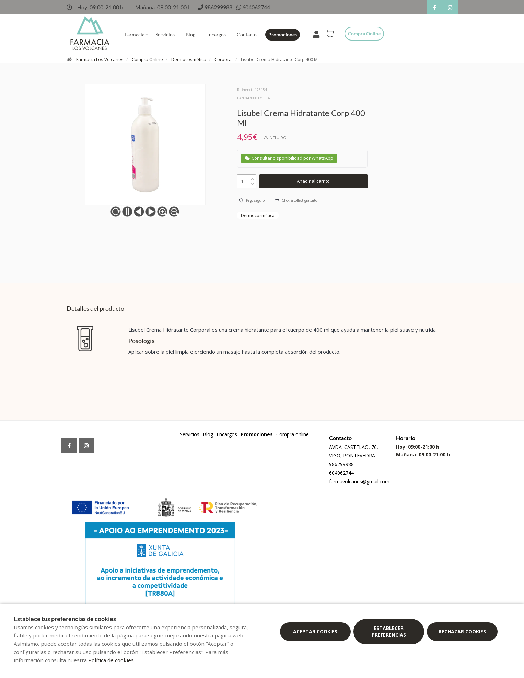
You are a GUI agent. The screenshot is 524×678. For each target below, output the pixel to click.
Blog (190, 34)
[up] (252, 177)
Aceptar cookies (315, 631)
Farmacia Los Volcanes (100, 59)
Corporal (223, 59)
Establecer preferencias (389, 631)
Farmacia (134, 34)
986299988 (341, 464)
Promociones (282, 34)
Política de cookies (111, 660)
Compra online (364, 33)
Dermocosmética (188, 59)
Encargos (216, 34)
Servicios (165, 34)
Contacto (247, 34)
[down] (252, 182)
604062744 (341, 473)
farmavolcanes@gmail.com (359, 481)
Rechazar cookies (462, 631)
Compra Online (147, 59)
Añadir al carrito (313, 181)
